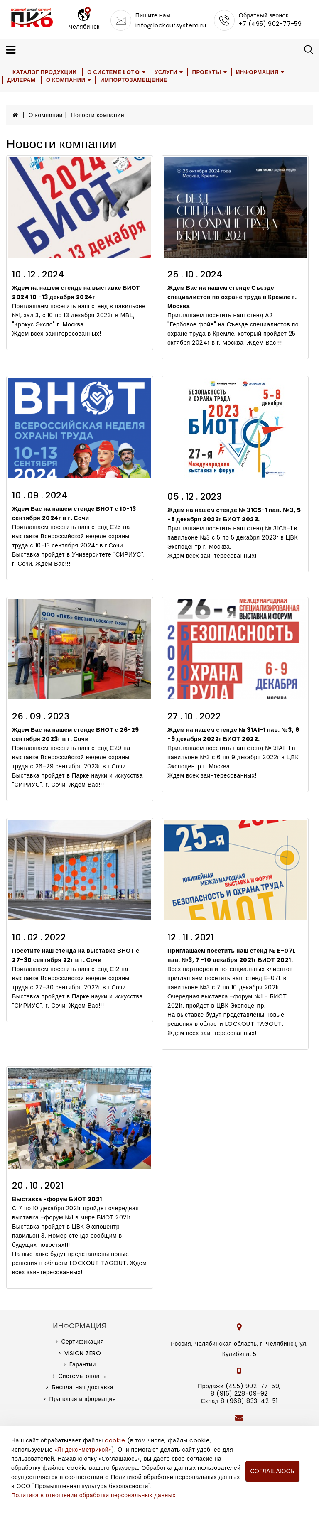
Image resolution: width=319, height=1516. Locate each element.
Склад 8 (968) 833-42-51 (239, 1401)
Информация (257, 72)
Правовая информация (82, 1399)
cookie (115, 1440)
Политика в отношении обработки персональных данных (93, 1495)
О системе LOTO (113, 72)
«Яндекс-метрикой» (82, 1449)
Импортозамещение (133, 80)
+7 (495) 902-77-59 (270, 24)
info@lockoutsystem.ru (170, 25)
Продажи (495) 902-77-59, (239, 1386)
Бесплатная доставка (82, 1387)
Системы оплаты (82, 1376)
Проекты (206, 72)
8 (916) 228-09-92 (239, 1393)
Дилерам (21, 80)
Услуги (166, 72)
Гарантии (82, 1364)
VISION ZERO (82, 1353)
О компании (66, 80)
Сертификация (82, 1341)
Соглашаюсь (272, 1471)
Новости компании (97, 115)
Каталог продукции (44, 72)
